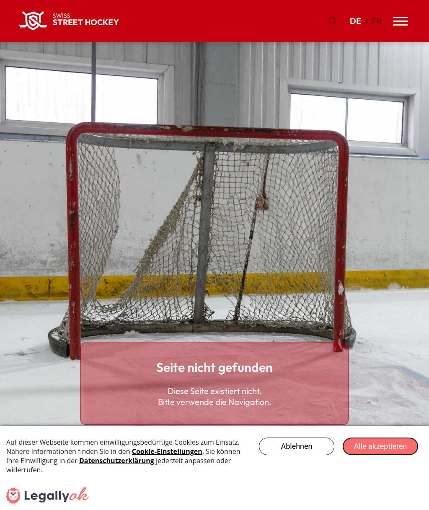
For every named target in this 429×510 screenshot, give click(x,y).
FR (377, 20)
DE (355, 20)
